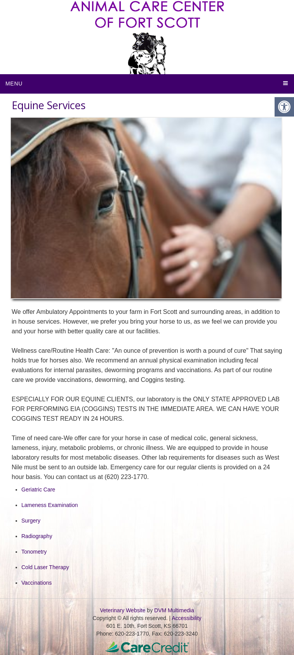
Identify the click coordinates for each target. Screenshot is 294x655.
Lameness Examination (49, 505)
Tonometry (34, 552)
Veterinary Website (122, 610)
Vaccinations (36, 583)
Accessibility (186, 618)
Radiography (36, 536)
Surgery (30, 520)
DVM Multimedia (174, 610)
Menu (14, 83)
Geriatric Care (38, 489)
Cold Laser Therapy (45, 567)
